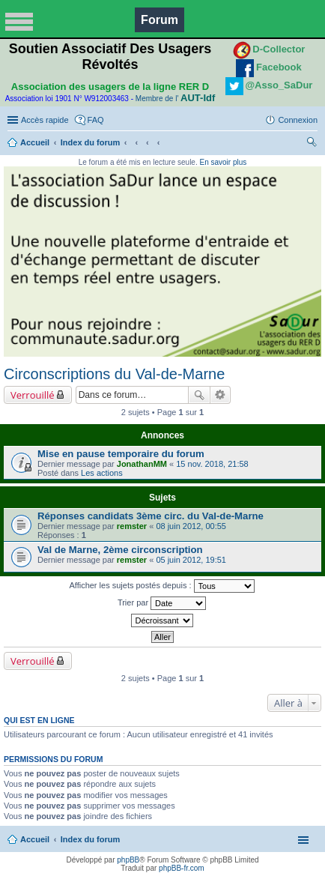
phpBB (128, 860)
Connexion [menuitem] (298, 119)
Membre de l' (175, 98)
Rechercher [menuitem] (312, 144)
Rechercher (199, 395)
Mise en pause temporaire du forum (120, 453)
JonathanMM (142, 463)
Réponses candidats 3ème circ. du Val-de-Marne (150, 516)
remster (132, 526)
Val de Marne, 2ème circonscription (120, 549)
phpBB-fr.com (181, 868)
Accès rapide (45, 119)
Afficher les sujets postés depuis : (161, 586)
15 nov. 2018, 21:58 (212, 463)
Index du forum (90, 142)
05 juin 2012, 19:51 (191, 559)
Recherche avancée (220, 395)
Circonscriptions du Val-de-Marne (114, 374)
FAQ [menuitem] (96, 119)
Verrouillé (32, 395)
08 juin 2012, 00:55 (191, 526)
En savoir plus (222, 162)
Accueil (34, 142)
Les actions (102, 472)
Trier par (162, 603)
